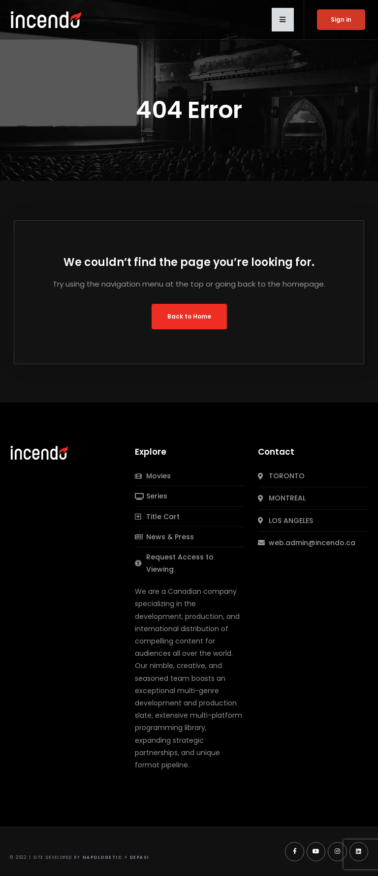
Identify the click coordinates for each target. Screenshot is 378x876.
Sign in (341, 19)
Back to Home (189, 316)
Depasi (140, 857)
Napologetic (103, 857)
